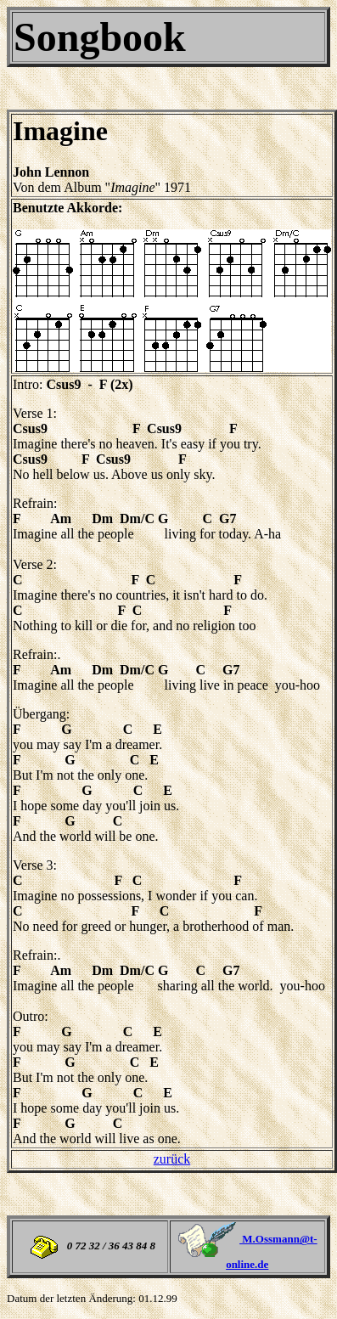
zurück (172, 1159)
